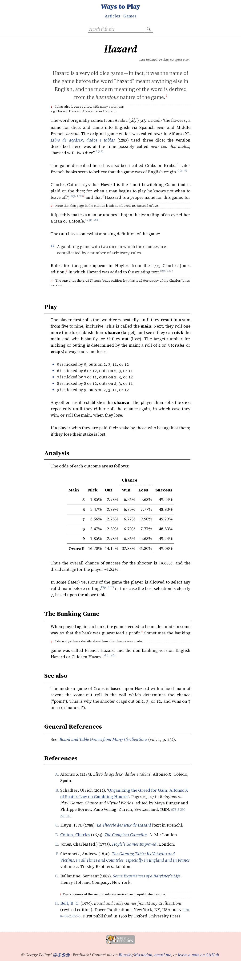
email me (162, 955)
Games (129, 16)
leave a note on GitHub (198, 955)
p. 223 (167, 272)
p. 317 (108, 588)
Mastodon (143, 955)
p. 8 (183, 172)
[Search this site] (116, 29)
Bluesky (126, 955)
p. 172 (77, 197)
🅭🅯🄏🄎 (61, 955)
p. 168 (94, 221)
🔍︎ (149, 29)
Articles (112, 16)
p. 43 (111, 657)
